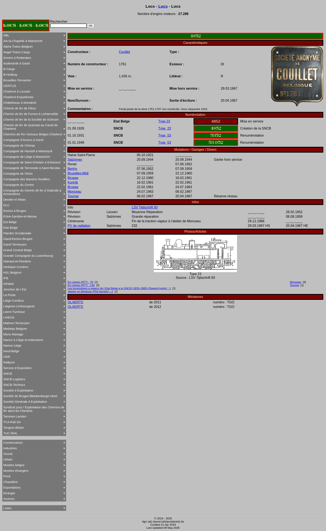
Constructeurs (13, 442)
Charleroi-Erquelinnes (18, 97)
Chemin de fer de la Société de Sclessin (31, 119)
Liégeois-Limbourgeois (19, 306)
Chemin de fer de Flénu (19, 108)
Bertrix (72, 168)
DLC (6, 205)
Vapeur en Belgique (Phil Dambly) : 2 (90, 291)
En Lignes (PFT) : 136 (81, 285)
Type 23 (164, 121)
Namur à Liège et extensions (23, 340)
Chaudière (10, 482)
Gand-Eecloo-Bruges (17, 239)
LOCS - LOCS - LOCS (25, 25)
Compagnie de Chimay (19, 145)
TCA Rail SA (12, 422)
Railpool (9, 362)
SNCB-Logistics (14, 379)
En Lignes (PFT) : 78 (80, 282)
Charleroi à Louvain (16, 91)
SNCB (7, 373)
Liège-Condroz (13, 300)
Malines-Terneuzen (16, 323)
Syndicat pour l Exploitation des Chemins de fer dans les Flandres (33, 408)
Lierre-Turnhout (14, 312)
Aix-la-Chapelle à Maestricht (22, 41)
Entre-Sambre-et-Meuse (20, 216)
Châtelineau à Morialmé (19, 102)
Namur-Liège (12, 345)
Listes (7, 508)
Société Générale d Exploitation (25, 401)
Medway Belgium (15, 328)
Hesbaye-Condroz (15, 267)
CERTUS (9, 86)
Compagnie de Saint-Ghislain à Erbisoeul (31, 162)
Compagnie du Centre (18, 184)
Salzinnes (75, 159)
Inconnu (8, 498)
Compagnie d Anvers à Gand (23, 140)
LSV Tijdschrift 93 (145, 207)
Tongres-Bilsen (13, 427)
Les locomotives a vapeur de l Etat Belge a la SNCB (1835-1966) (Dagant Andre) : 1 (119, 288)
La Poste (9, 295)
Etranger (9, 493)
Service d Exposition (17, 368)
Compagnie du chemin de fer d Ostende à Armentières (32, 192)
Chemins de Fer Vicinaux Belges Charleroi (32, 134)
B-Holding (10, 74)
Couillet (124, 52)
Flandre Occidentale (17, 233)
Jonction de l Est (14, 289)
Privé (6, 476)
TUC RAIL (10, 433)
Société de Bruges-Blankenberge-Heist (30, 396)
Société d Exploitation (18, 390)
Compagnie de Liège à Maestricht (26, 156)
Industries (10, 448)
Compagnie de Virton (18, 173)
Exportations (12, 487)
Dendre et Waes (14, 199)
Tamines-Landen (14, 416)
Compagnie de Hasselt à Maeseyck (27, 151)
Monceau (74, 191)
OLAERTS (75, 302)
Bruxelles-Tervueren (17, 80)
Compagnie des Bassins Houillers (26, 179)
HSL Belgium (12, 272)
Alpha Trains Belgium (18, 46)
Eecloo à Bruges (14, 210)
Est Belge (10, 222)
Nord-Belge (11, 351)
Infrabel (8, 283)
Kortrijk (73, 182)
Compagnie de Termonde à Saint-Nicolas (31, 168)
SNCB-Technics (14, 385)
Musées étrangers (15, 470)
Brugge (73, 178)
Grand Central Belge (17, 250)
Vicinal (7, 454)
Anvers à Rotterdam (17, 57)
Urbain (7, 459)
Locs (163, 6)
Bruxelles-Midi (78, 173)
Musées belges (13, 465)
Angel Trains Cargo (16, 52)
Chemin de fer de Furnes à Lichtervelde (30, 114)
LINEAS (8, 317)
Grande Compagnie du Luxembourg (28, 255)
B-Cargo (9, 69)
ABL (6, 35)
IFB (5, 278)
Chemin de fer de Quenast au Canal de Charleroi (30, 126)
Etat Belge (10, 227)
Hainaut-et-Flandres (17, 261)
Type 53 (164, 135)
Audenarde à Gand (16, 63)
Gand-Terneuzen (15, 244)
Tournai (73, 196)
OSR (6, 356)
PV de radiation (79, 225)
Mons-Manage (13, 334)
